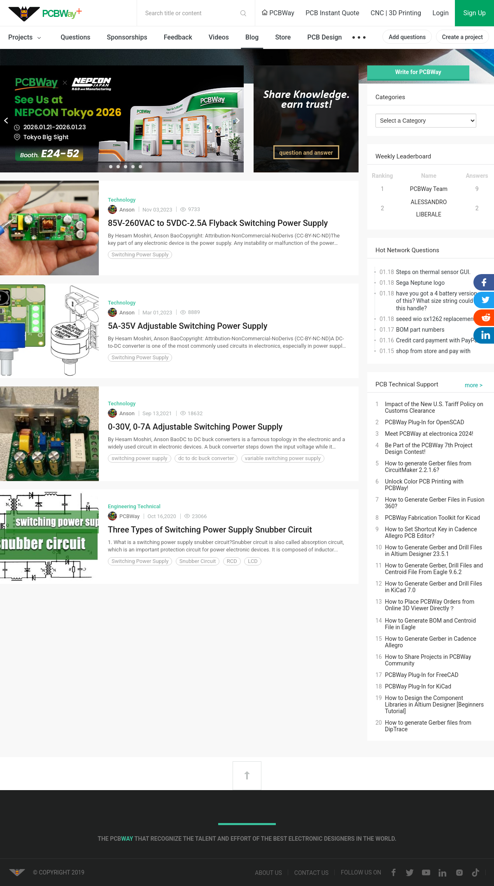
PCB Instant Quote (332, 13)
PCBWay (277, 13)
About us (268, 873)
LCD (253, 561)
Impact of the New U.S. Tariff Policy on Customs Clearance (434, 407)
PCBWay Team (428, 189)
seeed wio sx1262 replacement (435, 319)
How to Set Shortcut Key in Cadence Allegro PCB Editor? (431, 532)
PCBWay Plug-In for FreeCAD (422, 675)
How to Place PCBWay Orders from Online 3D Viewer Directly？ (429, 605)
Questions (75, 37)
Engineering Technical (134, 506)
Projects (26, 38)
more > (473, 385)
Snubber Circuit (197, 561)
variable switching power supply (283, 458)
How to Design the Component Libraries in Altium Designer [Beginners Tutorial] (434, 704)
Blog (252, 37)
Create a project (462, 37)
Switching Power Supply (140, 254)
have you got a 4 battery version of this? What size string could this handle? (436, 301)
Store (283, 37)
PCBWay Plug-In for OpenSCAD (424, 422)
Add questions (407, 37)
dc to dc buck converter (206, 458)
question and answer (306, 152)
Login (441, 13)
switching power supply (140, 458)
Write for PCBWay (418, 72)
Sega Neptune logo (420, 282)
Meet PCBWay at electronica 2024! (429, 433)
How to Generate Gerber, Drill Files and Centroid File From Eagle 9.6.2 (434, 568)
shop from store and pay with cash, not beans (433, 355)
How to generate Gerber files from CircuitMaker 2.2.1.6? (428, 466)
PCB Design (324, 37)
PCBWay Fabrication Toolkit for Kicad (432, 517)
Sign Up (474, 13)
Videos (219, 37)
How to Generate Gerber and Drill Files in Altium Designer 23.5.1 (433, 550)
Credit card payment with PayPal (437, 340)
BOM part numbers (420, 329)
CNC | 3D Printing (395, 13)
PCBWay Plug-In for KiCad (418, 686)
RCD (232, 561)
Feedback (178, 37)
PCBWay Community (47, 13)
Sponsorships (127, 37)
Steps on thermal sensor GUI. (433, 272)
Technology (121, 200)
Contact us (311, 873)
